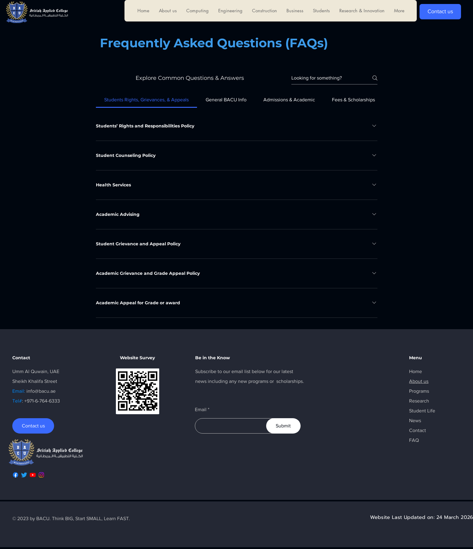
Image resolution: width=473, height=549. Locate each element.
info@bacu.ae (41, 391)
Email (201, 409)
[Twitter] (24, 474)
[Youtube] (32, 474)
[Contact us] (440, 11)
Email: (19, 391)
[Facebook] (15, 474)
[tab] (146, 100)
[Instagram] (41, 474)
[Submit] (283, 426)
